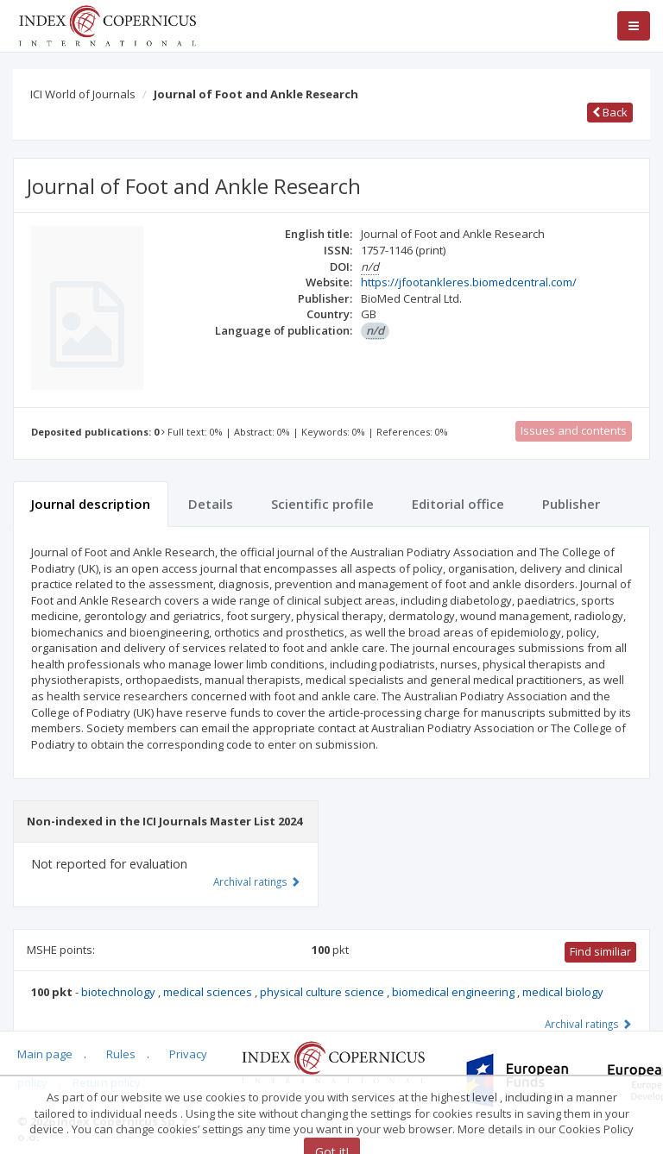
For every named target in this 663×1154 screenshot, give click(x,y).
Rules (121, 1054)
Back (610, 112)
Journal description (90, 503)
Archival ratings (588, 1024)
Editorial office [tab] (458, 503)
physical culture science (323, 992)
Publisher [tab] (571, 503)
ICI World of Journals (83, 94)
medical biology (562, 992)
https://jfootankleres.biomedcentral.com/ (469, 282)
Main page (45, 1054)
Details (210, 503)
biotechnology (119, 992)
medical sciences (209, 992)
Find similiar (600, 951)
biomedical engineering (454, 992)
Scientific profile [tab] (322, 503)
